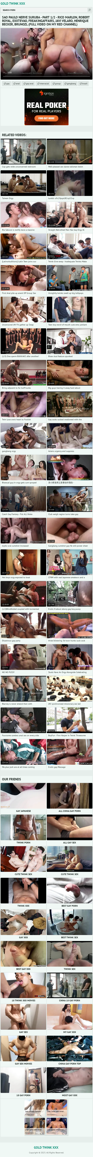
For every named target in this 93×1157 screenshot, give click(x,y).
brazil (84, 83)
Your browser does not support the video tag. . (46, 54)
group (58, 83)
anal (18, 83)
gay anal (29, 83)
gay (8, 83)
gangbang (71, 83)
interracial (44, 83)
